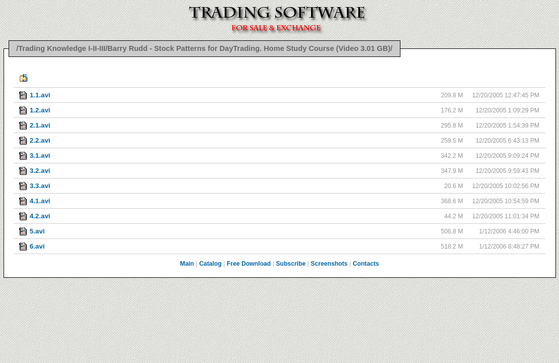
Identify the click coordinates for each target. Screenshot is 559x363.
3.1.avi (40, 155)
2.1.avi (40, 125)
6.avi (37, 246)
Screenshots (329, 263)
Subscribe (291, 263)
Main (187, 263)
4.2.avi (40, 216)
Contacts (365, 263)
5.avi (37, 231)
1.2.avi (40, 110)
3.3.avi (40, 186)
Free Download (249, 263)
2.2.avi (40, 140)
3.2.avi (40, 170)
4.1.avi (40, 201)
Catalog (210, 263)
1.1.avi (40, 95)
